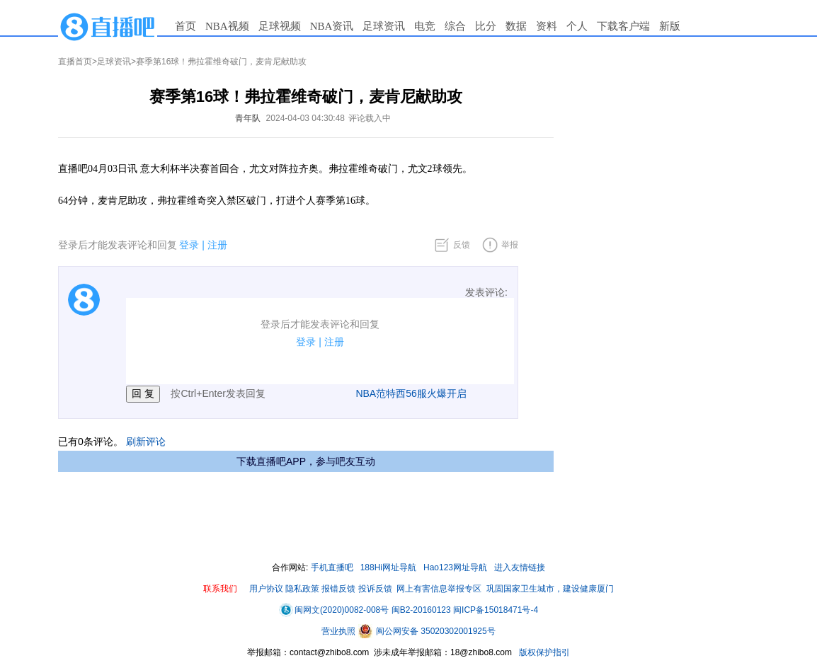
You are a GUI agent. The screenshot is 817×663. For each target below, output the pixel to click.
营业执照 (339, 631)
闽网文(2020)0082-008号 (334, 610)
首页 (185, 26)
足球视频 (279, 26)
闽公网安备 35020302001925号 (427, 631)
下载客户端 (623, 26)
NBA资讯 (332, 26)
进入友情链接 (519, 567)
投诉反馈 (375, 589)
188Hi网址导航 (388, 567)
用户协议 (266, 589)
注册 (217, 244)
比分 (485, 26)
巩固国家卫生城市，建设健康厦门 (550, 589)
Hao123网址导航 (455, 567)
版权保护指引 (543, 652)
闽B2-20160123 (421, 610)
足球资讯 (383, 26)
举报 (509, 245)
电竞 (424, 26)
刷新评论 (146, 441)
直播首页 (75, 62)
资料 (546, 26)
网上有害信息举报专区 (438, 589)
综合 (455, 26)
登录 (189, 244)
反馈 (461, 245)
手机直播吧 (332, 567)
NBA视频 (227, 26)
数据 (516, 26)
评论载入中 (369, 118)
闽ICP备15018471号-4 (495, 610)
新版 (669, 26)
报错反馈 (338, 589)
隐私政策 (302, 589)
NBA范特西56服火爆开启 (410, 393)
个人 (577, 26)
